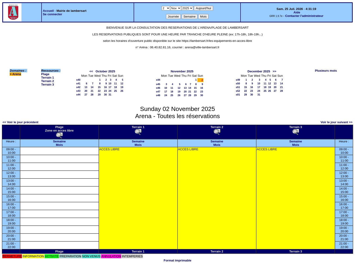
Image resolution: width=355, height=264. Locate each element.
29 (99, 94)
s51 (238, 87)
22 (99, 90)
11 (115, 83)
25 (115, 90)
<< (91, 71)
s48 (158, 95)
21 (92, 90)
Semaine (59, 141)
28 (92, 94)
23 (105, 90)
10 (109, 83)
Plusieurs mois (326, 70)
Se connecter (52, 14)
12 (121, 83)
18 (115, 87)
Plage (45, 74)
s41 (78, 83)
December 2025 (258, 71)
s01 (238, 94)
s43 (78, 90)
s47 (158, 91)
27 (85, 94)
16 (105, 87)
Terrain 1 (47, 77)
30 (105, 94)
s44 (78, 94)
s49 (238, 79)
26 (121, 90)
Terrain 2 (47, 81)
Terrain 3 (47, 84)
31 (109, 94)
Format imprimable (177, 260)
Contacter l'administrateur (304, 16)
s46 (158, 87)
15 (99, 87)
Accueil (48, 10)
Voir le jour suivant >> (336, 122)
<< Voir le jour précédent (20, 122)
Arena (16, 74)
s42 (78, 87)
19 (121, 87)
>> (274, 71)
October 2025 (105, 71)
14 (92, 87)
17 (109, 87)
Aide (296, 12)
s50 (238, 83)
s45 (158, 84)
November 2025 (182, 71)
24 (109, 90)
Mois (59, 145)
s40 (78, 79)
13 (85, 87)
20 (85, 90)
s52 (238, 90)
